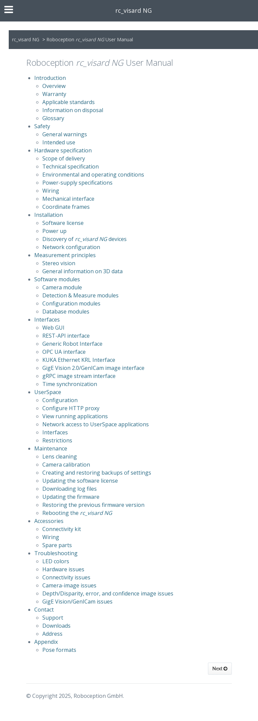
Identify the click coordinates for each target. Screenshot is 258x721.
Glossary (53, 118)
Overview (54, 86)
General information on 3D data (82, 271)
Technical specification (70, 166)
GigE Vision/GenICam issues (77, 601)
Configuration (60, 400)
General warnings (64, 134)
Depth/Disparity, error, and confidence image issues (107, 593)
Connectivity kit (61, 529)
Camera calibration (66, 464)
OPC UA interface (64, 351)
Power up (54, 231)
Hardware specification (63, 150)
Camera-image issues (69, 585)
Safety (42, 126)
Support (52, 617)
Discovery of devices (84, 239)
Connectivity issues (66, 577)
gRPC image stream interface (79, 376)
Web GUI (53, 327)
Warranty (54, 94)
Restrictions (57, 440)
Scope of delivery (63, 158)
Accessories (48, 521)
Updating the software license (80, 480)
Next (219, 668)
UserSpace (47, 392)
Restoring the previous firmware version (93, 505)
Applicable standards (68, 102)
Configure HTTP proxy (70, 408)
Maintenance (50, 448)
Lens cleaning (59, 456)
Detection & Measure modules (80, 295)
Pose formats (59, 650)
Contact (44, 609)
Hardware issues (63, 569)
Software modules (57, 279)
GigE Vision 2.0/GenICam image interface (93, 368)
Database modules (65, 311)
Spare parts (57, 545)
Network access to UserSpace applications (95, 424)
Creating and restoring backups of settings (96, 472)
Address (52, 633)
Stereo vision (58, 263)
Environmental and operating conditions (93, 174)
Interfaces (47, 319)
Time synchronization (69, 384)
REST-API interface (66, 335)
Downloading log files (69, 488)
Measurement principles (65, 255)
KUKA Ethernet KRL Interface (78, 360)
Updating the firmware (70, 496)
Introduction (50, 78)
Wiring (50, 190)
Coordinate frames (66, 206)
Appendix (46, 641)
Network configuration (71, 247)
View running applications (75, 416)
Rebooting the (77, 513)
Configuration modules (71, 303)
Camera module (62, 287)
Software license (63, 223)
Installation (48, 215)
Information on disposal (72, 110)
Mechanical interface (68, 198)
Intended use (58, 142)
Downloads (56, 625)
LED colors (55, 561)
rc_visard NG (133, 10)
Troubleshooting (56, 553)
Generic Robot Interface (72, 343)
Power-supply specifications (77, 182)
